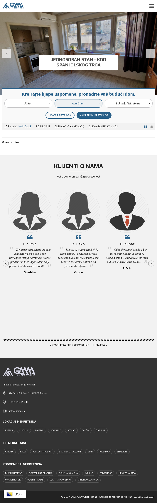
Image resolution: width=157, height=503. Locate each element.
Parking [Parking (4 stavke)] (89, 473)
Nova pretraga (60, 115)
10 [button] (31, 340)
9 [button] (28, 340)
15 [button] (46, 340)
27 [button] (81, 340)
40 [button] (120, 340)
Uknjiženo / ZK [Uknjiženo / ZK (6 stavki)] (13, 479)
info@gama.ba (17, 410)
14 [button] (43, 340)
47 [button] (141, 340)
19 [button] (58, 340)
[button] (28, 103)
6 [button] (19, 340)
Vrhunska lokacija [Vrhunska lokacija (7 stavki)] (88, 479)
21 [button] (64, 340)
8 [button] (25, 340)
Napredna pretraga (94, 115)
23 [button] (70, 340)
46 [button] (138, 340)
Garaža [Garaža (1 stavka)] (9, 451)
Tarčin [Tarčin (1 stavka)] (85, 430)
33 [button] (99, 340)
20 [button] (61, 340)
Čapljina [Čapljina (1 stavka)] (100, 430)
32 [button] (96, 340)
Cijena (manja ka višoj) (103, 126)
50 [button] (149, 340)
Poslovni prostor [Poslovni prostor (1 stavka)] (42, 451)
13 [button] (40, 340)
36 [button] (108, 340)
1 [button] (5, 340)
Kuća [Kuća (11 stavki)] (23, 451)
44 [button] (132, 340)
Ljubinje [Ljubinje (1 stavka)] (23, 430)
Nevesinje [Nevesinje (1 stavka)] (55, 430)
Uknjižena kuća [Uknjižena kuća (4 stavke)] (127, 473)
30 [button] (90, 340)
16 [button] (49, 340)
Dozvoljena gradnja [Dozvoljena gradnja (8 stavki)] (40, 473)
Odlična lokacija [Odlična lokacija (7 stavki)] (68, 473)
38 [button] (114, 340)
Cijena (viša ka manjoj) (69, 126)
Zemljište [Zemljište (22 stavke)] (122, 451)
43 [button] (129, 340)
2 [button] (7, 340)
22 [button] (67, 340)
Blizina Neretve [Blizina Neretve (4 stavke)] (13, 473)
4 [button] (13, 340)
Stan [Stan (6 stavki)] (90, 451)
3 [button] (10, 340)
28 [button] (84, 340)
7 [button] (22, 340)
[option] (30, 237)
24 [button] (73, 340)
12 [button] (37, 340)
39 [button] (117, 340)
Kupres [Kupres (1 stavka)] (9, 430)
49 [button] (147, 340)
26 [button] (78, 340)
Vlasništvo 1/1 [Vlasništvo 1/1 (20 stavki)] (35, 479)
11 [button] (34, 340)
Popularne (43, 126)
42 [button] (126, 340)
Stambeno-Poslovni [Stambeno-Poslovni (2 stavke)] (70, 451)
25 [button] (76, 340)
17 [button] (52, 340)
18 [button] (55, 340)
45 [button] (135, 340)
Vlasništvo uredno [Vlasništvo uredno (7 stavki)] (60, 479)
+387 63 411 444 (18, 402)
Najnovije (24, 126)
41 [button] (123, 340)
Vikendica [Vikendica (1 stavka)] (104, 451)
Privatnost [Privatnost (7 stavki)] (106, 473)
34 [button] (102, 340)
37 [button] (111, 340)
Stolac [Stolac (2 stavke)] (71, 430)
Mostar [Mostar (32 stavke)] (39, 430)
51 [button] (152, 340)
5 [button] (16, 340)
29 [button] (87, 340)
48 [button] (144, 340)
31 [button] (93, 340)
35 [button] (105, 340)
